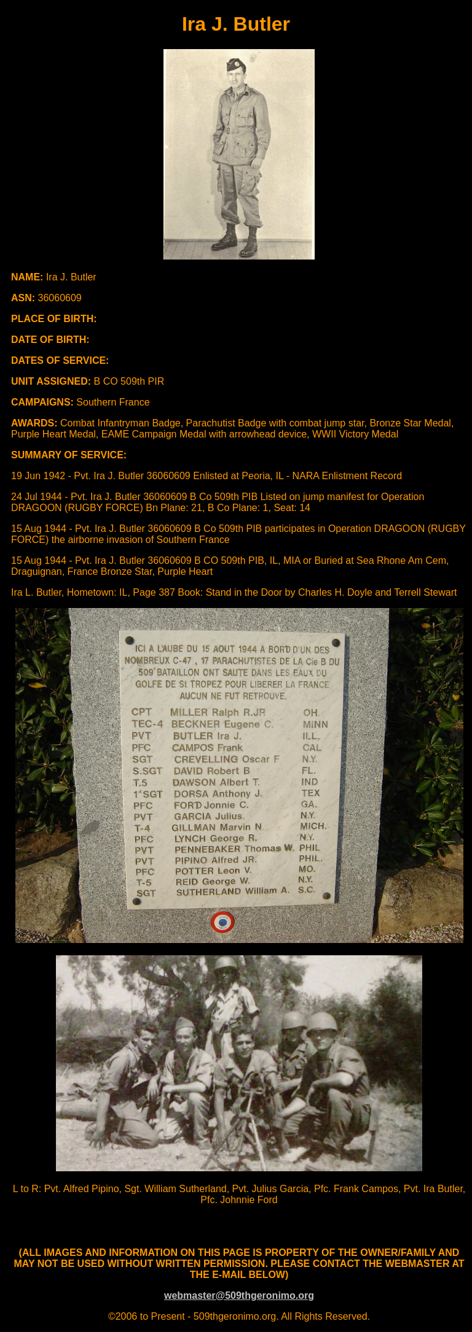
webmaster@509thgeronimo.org (239, 1295)
